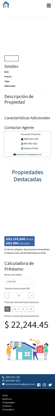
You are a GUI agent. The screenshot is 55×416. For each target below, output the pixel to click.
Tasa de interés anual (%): (17, 288)
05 (7, 309)
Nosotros (7, 398)
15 (23, 309)
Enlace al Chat (29, 148)
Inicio (5, 395)
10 (15, 309)
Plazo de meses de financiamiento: (21, 302)
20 (31, 309)
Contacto (7, 405)
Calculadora (8, 409)
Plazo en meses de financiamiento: (21, 315)
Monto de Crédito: (13, 274)
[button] (47, 36)
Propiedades (8, 402)
